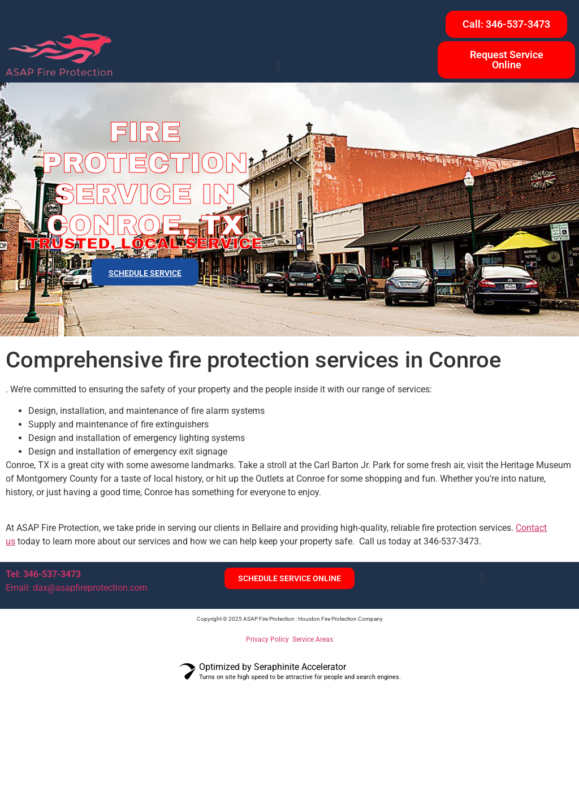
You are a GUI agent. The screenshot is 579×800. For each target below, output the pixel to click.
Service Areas (312, 639)
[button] (277, 66)
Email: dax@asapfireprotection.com (77, 587)
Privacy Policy (267, 639)
